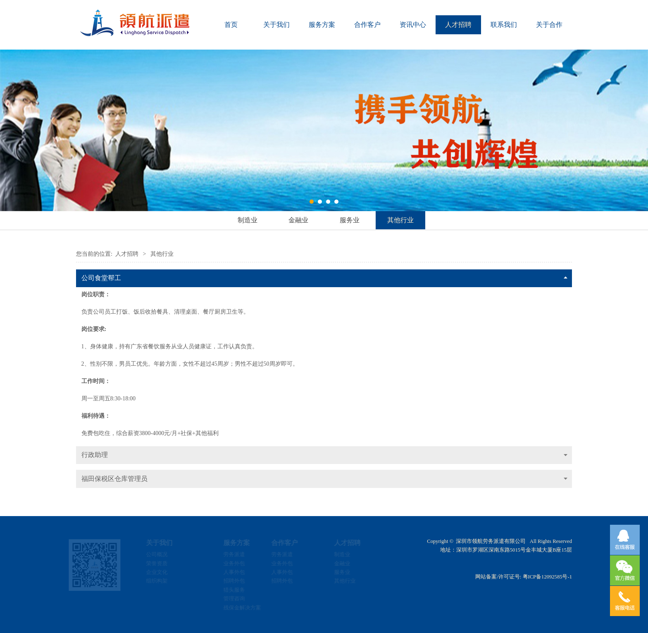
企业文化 (163, 572)
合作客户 (367, 24)
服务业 (350, 220)
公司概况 (163, 554)
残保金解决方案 (235, 608)
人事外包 (227, 572)
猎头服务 (227, 590)
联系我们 (504, 24)
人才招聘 (458, 24)
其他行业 (400, 220)
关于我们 (276, 24)
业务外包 (227, 563)
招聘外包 (227, 581)
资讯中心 (413, 24)
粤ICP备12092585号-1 (547, 577)
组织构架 (163, 581)
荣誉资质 (163, 563)
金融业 (298, 220)
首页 (231, 24)
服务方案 (322, 24)
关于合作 (549, 24)
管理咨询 (227, 599)
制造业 (247, 220)
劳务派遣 (227, 554)
